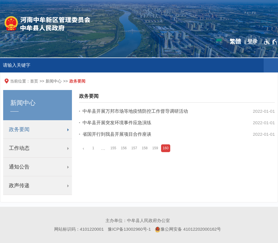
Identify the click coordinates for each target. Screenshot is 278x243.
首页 (34, 81)
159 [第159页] (155, 148)
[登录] (254, 41)
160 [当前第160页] (166, 148)
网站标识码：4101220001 (79, 229)
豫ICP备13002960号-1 (129, 229)
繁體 (235, 41)
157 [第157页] (134, 148)
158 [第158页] (145, 148)
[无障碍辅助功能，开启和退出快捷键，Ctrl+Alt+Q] (270, 41)
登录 (252, 41)
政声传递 (19, 185)
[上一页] (83, 148)
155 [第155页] (113, 148)
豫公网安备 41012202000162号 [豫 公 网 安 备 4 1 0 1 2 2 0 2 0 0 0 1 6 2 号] (188, 229)
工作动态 (19, 148)
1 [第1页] (93, 148)
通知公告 (19, 167)
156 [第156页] (124, 148)
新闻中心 (54, 81)
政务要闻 (77, 81)
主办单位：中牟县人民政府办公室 (137, 220)
